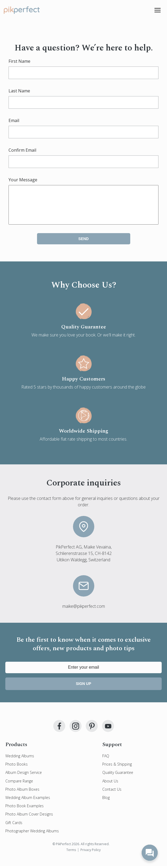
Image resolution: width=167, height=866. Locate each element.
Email (14, 120)
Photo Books (16, 770)
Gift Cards (13, 829)
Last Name (19, 91)
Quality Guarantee (117, 778)
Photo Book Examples (24, 812)
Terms (71, 856)
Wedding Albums (19, 762)
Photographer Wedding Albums (32, 837)
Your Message (23, 180)
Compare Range (19, 787)
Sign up (83, 690)
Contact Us (111, 795)
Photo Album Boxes (22, 795)
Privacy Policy (90, 856)
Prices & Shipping (117, 770)
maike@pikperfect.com (83, 613)
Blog (106, 803)
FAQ (105, 762)
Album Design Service (23, 778)
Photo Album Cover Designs (29, 820)
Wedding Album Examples (27, 803)
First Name (19, 61)
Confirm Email (22, 150)
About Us (110, 787)
